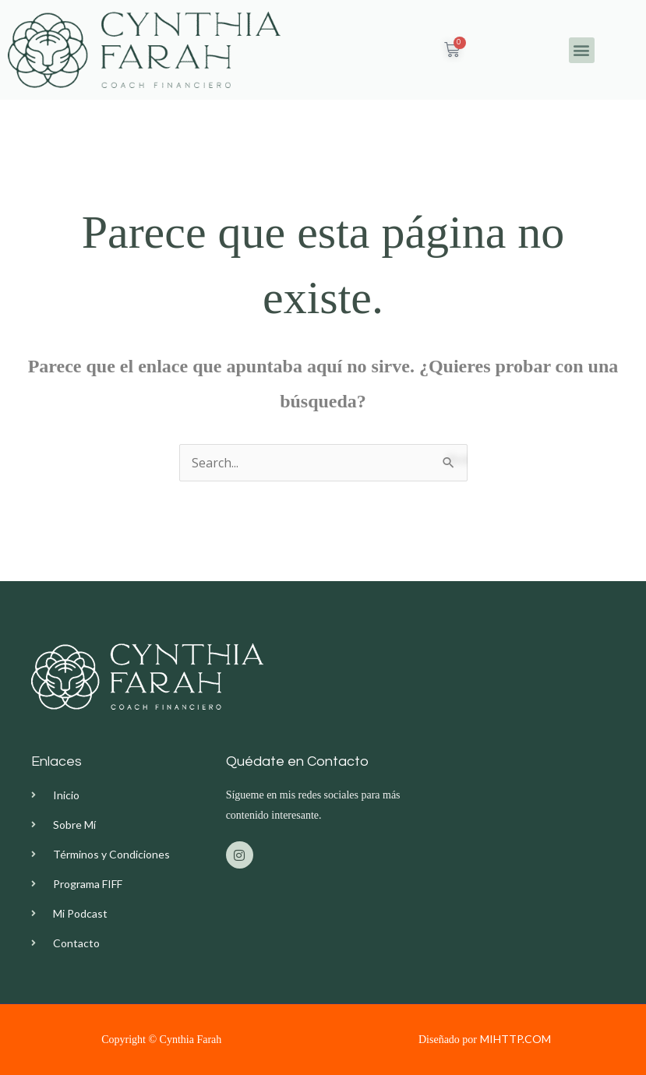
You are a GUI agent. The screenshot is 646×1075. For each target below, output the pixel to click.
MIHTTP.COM (515, 1038)
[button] (582, 50)
